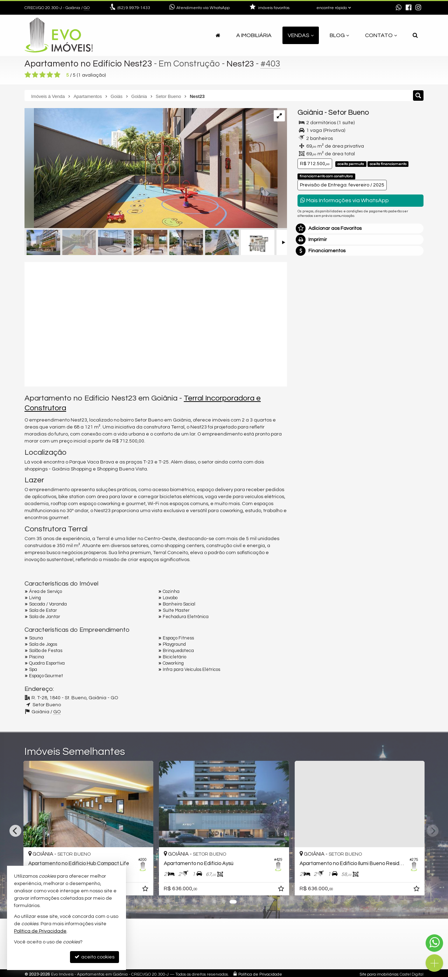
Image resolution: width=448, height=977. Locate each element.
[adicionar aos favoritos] (232, 889)
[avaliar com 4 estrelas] (50, 74)
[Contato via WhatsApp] (434, 943)
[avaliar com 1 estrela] (27, 74)
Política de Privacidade (260, 974)
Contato (381, 35)
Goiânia (310, 112)
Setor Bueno (348, 112)
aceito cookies (94, 957)
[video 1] (155, 323)
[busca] (415, 35)
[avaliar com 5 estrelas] (57, 74)
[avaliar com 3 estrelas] (42, 74)
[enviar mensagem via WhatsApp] (398, 8)
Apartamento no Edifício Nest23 (88, 63)
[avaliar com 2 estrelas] (35, 74)
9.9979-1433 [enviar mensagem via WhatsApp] (134, 8)
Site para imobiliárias (379, 974)
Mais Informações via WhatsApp (344, 200)
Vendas (301, 35)
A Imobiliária (254, 35)
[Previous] (15, 831)
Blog (339, 35)
